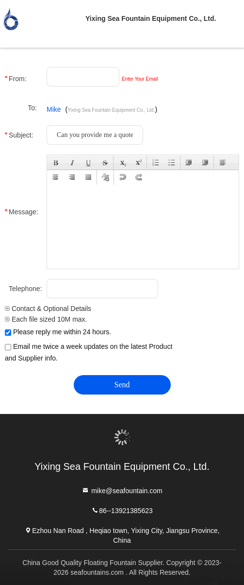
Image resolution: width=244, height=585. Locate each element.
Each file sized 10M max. (46, 319)
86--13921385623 (122, 510)
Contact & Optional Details (48, 308)
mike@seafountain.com (121, 490)
